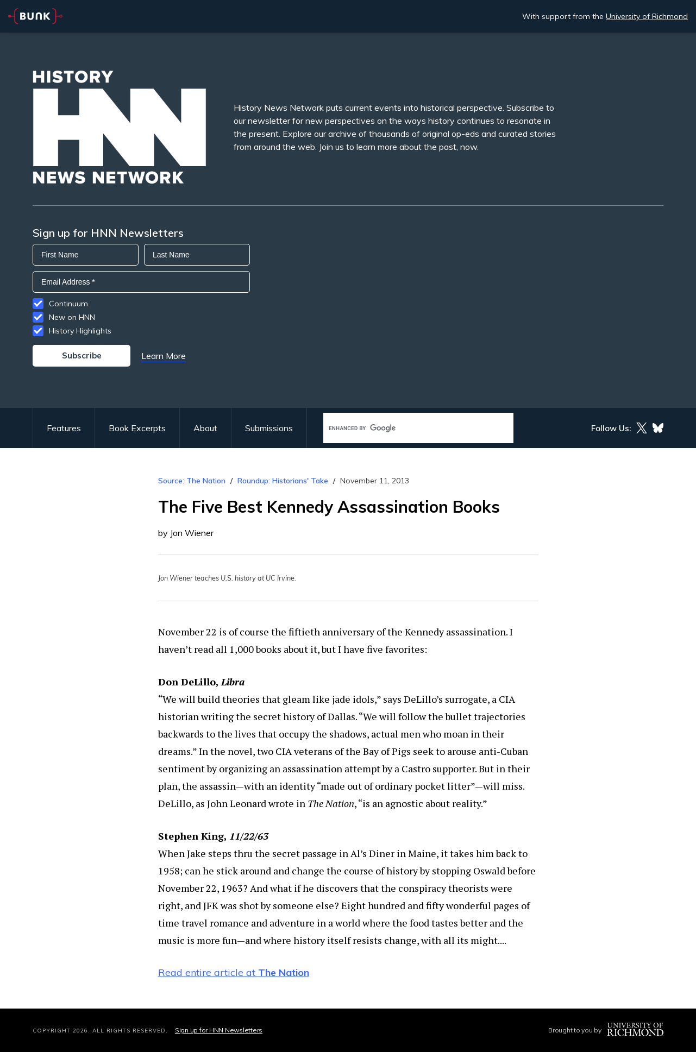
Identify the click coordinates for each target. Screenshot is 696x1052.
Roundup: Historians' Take (282, 481)
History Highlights (80, 331)
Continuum (68, 303)
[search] (407, 428)
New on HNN (72, 317)
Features (64, 428)
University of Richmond (647, 16)
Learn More (163, 355)
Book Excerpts (137, 428)
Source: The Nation (191, 481)
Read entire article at (233, 972)
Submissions (269, 428)
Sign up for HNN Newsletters (218, 1030)
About (205, 428)
